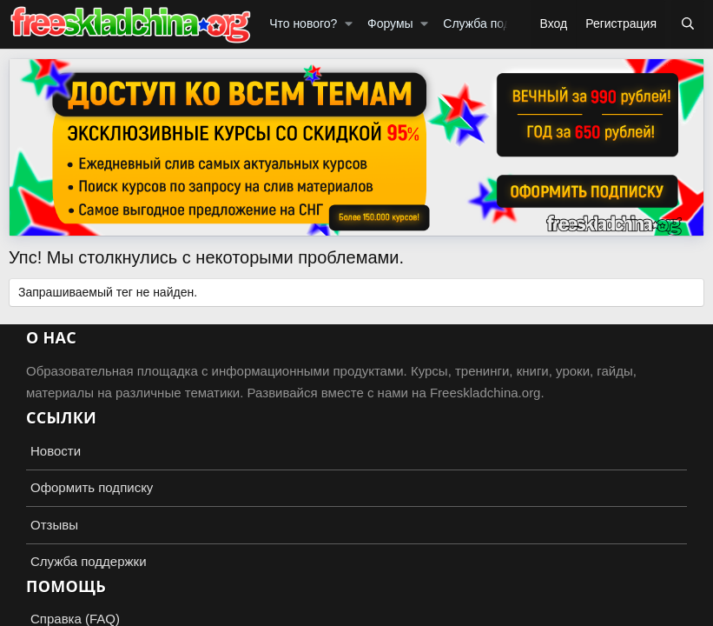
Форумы (390, 23)
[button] (349, 24)
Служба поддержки (497, 23)
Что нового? (303, 23)
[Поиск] (687, 24)
